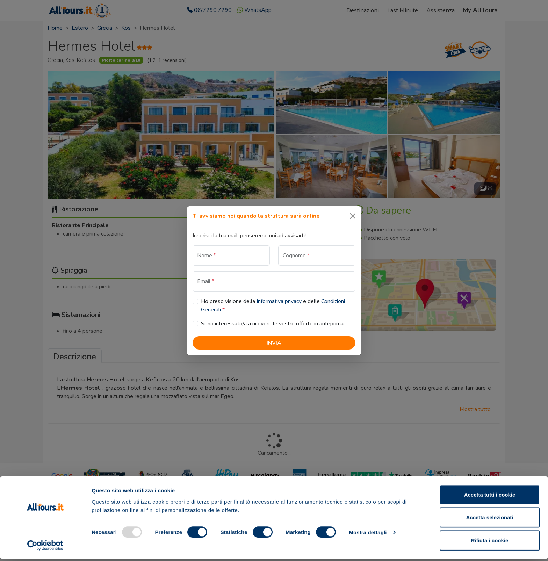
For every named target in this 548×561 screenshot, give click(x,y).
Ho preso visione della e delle (273, 305)
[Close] (352, 216)
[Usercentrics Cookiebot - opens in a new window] (45, 547)
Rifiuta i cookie (490, 542)
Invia (274, 343)
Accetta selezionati (489, 520)
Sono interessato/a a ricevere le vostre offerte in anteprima (272, 324)
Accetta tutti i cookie (489, 496)
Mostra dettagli (368, 535)
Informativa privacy (279, 301)
